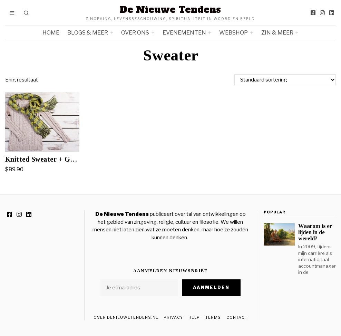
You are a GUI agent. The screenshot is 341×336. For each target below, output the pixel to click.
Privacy (173, 317)
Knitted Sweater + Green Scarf (42, 159)
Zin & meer (277, 32)
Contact (236, 317)
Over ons (135, 32)
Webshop (233, 32)
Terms (213, 317)
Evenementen (184, 32)
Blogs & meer (87, 32)
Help (194, 317)
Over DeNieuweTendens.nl (126, 317)
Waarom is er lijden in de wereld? (315, 232)
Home (50, 32)
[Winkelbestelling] (285, 79)
